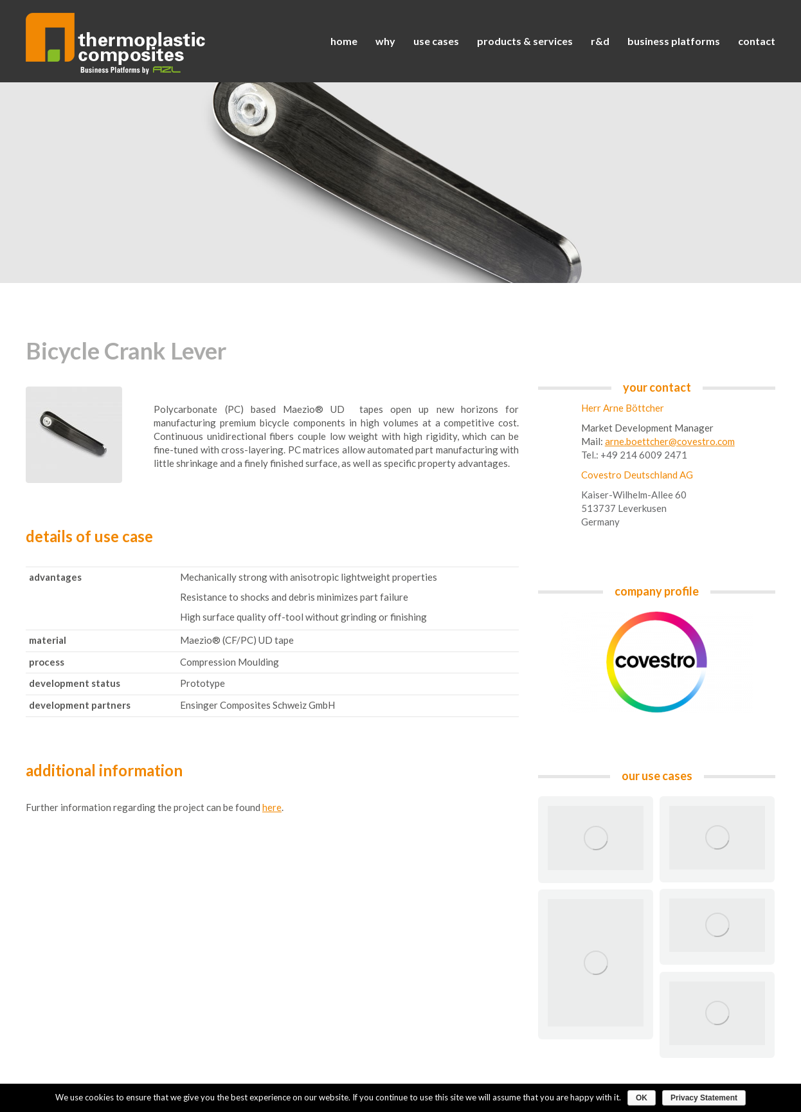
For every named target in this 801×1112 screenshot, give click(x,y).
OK (641, 1097)
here (272, 807)
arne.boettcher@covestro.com (670, 441)
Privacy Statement (703, 1097)
